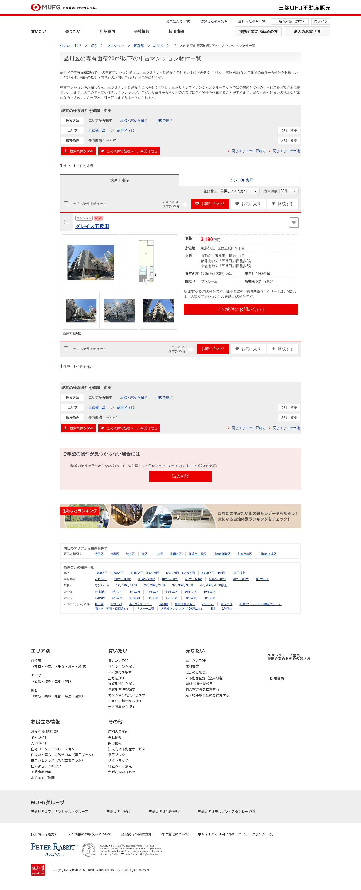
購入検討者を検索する (202, 689)
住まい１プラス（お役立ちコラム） (58, 760)
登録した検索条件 (213, 21)
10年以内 (153, 591)
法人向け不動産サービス (126, 748)
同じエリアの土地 (286, 151)
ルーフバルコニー (140, 604)
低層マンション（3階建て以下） (260, 604)
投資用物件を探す (121, 683)
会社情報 (141, 31)
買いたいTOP (118, 660)
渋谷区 (130, 554)
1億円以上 (238, 573)
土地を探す (116, 677)
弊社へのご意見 (120, 766)
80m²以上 (262, 579)
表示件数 (273, 191)
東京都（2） (97, 130)
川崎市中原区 (197, 554)
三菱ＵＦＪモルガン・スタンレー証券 (227, 811)
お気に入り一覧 (178, 21)
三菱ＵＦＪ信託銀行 (164, 811)
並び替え (213, 191)
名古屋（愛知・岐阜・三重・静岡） (53, 678)
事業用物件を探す (121, 689)
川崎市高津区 (267, 554)
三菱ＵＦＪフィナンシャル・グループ (60, 811)
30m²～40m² (146, 579)
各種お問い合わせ (121, 771)
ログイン (321, 21)
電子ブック (116, 754)
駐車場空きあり (185, 604)
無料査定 (192, 666)
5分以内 (117, 598)
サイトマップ (118, 760)
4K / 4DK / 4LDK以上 (213, 585)
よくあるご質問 (43, 777)
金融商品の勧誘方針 (136, 834)
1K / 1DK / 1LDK (126, 585)
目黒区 (114, 554)
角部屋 (163, 604)
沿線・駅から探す (133, 120)
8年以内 (134, 591)
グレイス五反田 (92, 226)
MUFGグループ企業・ (289, 657)
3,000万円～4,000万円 (109, 573)
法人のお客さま (307, 31)
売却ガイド (39, 743)
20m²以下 (101, 579)
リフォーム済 (145, 608)
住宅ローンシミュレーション (53, 748)
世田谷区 (176, 554)
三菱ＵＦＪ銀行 (118, 811)
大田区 (99, 554)
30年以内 (210, 591)
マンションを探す (121, 666)
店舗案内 (107, 31)
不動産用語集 (41, 771)
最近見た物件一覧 (251, 21)
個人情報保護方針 (44, 834)
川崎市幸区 (245, 554)
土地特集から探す (121, 706)
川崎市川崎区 (222, 554)
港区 (145, 554)
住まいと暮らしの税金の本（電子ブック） (63, 754)
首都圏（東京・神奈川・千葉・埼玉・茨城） (59, 663)
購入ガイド (39, 737)
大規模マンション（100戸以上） (182, 608)
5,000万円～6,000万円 (180, 573)
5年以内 (117, 591)
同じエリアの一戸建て (249, 151)
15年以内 (172, 591)
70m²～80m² (241, 579)
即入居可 (226, 604)
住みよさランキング (46, 766)
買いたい (38, 31)
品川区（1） (126, 130)
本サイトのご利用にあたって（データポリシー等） (237, 834)
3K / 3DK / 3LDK (182, 585)
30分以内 (210, 598)
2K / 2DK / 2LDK (154, 585)
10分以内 (153, 598)
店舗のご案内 (118, 731)
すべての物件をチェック (88, 203)
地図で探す (164, 120)
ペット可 (208, 604)
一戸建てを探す (120, 672)
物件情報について (174, 834)
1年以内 (100, 591)
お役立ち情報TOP (44, 731)
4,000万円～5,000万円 (144, 573)
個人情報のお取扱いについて (90, 834)
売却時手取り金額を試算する (207, 695)
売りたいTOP (195, 660)
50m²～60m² (193, 579)
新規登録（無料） (292, 21)
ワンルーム (102, 585)
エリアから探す (100, 120)
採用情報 (176, 31)
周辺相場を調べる (198, 683)
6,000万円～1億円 (213, 573)
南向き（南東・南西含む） (112, 608)
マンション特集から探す (126, 695)
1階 (213, 608)
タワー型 (116, 604)
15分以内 (172, 598)
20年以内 (191, 591)
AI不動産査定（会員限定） (205, 677)
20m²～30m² (122, 579)
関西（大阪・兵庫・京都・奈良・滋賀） (58, 693)
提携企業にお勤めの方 (258, 31)
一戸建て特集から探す (125, 700)
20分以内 (191, 598)
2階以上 (227, 608)
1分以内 (100, 598)
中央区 (159, 554)
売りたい (73, 31)
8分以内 (134, 598)
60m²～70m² (217, 579)
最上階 (99, 604)
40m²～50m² (170, 579)
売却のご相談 (195, 672)
